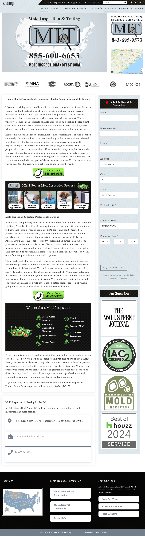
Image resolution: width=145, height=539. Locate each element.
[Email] (140, 2)
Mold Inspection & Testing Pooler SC (26, 405)
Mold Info (96, 8)
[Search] (125, 2)
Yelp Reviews (109, 516)
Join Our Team (110, 502)
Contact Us (126, 8)
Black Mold (60, 521)
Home (45, 8)
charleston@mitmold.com (29, 439)
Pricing (139, 8)
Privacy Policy (88, 535)
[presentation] (118, 256)
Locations (111, 8)
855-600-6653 (96, 2)
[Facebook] (131, 2)
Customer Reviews (112, 509)
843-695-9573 (23, 455)
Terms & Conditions (101, 535)
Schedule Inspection (77, 8)
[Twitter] (135, 2)
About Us (57, 8)
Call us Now (54, 175)
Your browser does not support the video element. (54, 42)
